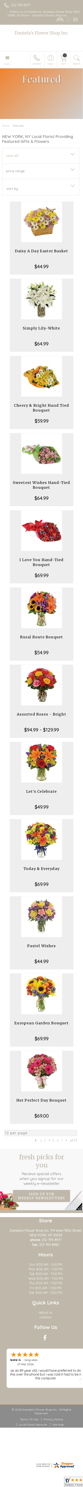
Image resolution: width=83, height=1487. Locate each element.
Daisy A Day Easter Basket (41, 251)
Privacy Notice (53, 1419)
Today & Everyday (41, 868)
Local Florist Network (32, 1424)
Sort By (12, 189)
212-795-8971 (20, 5)
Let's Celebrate (41, 791)
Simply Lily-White (41, 328)
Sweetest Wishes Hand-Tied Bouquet (41, 485)
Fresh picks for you (41, 1169)
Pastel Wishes (41, 946)
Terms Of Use (29, 1419)
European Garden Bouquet (41, 1023)
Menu (7, 63)
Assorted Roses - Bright (41, 714)
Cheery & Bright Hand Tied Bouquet (41, 408)
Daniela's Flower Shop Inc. (41, 32)
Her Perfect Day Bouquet (41, 1100)
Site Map (58, 1424)
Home (5, 125)
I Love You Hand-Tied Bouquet (41, 562)
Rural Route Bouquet (41, 637)
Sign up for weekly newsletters (41, 1196)
